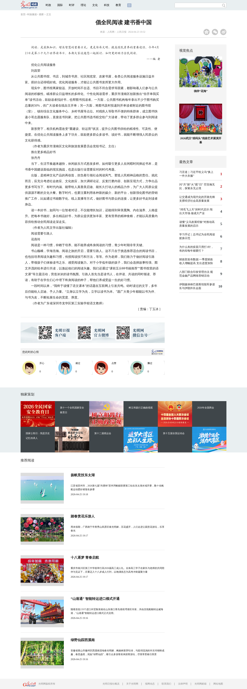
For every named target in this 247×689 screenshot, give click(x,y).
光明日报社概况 (111, 683)
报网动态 (150, 683)
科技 (106, 5)
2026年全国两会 (205, 407)
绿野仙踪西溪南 (83, 640)
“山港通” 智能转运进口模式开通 (95, 599)
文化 (95, 5)
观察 (41, 14)
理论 (83, 5)
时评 (71, 5)
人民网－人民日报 (116, 32)
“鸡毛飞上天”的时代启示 (194, 209)
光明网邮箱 (201, 683)
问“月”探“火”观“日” (191, 184)
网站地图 (218, 683)
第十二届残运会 (102, 433)
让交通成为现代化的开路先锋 (197, 197)
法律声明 (183, 683)
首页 (23, 14)
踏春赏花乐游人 (83, 516)
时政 (48, 5)
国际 (60, 5)
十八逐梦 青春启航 (85, 557)
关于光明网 (132, 683)
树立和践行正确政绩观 (141, 407)
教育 (118, 5)
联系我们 (166, 683)
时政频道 (32, 14)
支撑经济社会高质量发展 (194, 200)
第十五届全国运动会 (174, 433)
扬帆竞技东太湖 (83, 475)
